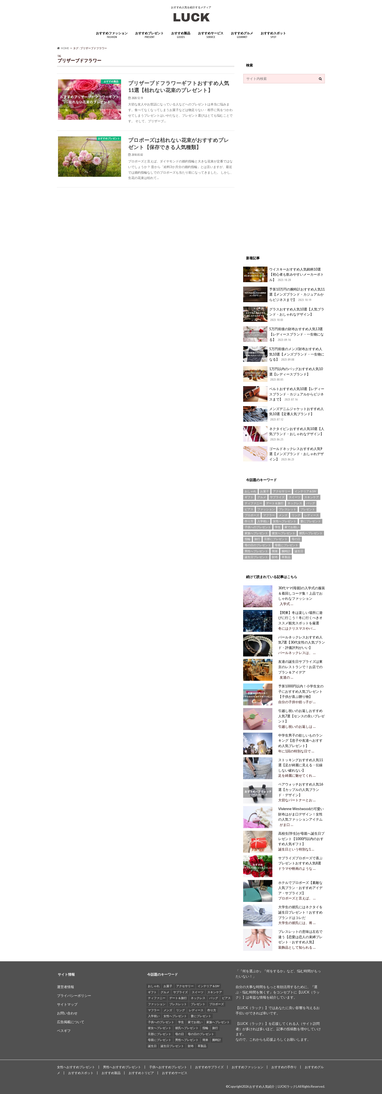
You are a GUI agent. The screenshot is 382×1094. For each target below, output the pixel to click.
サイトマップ (67, 1004)
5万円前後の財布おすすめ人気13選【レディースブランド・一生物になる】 (283, 334)
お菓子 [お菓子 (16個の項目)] (264, 491)
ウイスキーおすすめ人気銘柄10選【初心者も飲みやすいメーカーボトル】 (283, 274)
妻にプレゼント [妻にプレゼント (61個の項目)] (310, 521)
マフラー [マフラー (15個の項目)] (269, 515)
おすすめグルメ (242, 35)
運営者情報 (65, 987)
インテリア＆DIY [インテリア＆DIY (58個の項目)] (305, 491)
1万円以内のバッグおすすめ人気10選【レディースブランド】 (283, 374)
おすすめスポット (273, 35)
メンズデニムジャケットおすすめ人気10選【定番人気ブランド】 (283, 414)
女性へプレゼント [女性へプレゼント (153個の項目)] (284, 521)
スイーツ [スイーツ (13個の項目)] (294, 497)
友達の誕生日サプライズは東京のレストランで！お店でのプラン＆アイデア (300, 666)
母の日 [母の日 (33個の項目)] (296, 539)
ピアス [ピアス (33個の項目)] (249, 509)
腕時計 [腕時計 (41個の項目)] (286, 551)
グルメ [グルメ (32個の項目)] (261, 497)
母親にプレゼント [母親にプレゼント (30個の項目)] (286, 545)
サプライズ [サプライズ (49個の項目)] (277, 497)
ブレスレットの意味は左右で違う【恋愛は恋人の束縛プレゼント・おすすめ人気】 (300, 936)
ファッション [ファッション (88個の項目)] (266, 509)
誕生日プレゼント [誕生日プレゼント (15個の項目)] (256, 557)
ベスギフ (64, 1031)
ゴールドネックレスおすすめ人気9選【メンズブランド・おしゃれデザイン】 (283, 454)
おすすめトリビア (141, 1073)
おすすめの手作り (284, 1067)
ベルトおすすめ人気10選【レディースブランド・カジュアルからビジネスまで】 (283, 394)
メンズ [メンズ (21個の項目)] (283, 515)
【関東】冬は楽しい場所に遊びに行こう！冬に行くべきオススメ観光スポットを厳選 (300, 617)
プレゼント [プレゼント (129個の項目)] (307, 509)
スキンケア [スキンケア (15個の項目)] (311, 497)
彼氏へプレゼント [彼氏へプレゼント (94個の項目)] (311, 533)
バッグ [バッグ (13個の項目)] (310, 503)
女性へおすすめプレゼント (76, 1067)
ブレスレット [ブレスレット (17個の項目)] (287, 509)
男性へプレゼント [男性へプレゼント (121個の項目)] (256, 551)
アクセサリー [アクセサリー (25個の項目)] (281, 491)
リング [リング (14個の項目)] (296, 515)
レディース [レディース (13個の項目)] (311, 515)
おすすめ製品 (180, 35)
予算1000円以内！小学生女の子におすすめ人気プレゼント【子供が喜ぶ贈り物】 (300, 691)
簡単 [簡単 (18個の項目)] (275, 551)
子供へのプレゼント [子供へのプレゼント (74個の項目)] (258, 527)
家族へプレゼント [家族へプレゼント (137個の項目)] (256, 533)
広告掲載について (70, 1022)
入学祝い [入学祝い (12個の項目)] (263, 521)
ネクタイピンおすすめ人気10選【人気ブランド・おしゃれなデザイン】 (283, 434)
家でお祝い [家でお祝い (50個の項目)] (292, 527)
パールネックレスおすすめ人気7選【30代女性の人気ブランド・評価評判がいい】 (301, 642)
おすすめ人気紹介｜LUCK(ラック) (273, 1086)
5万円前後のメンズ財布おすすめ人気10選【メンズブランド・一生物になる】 (283, 354)
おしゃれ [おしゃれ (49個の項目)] (250, 491)
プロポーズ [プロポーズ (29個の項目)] (252, 515)
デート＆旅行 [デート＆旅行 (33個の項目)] (275, 503)
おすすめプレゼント (149, 35)
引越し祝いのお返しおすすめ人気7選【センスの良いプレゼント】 (301, 716)
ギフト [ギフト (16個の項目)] (249, 497)
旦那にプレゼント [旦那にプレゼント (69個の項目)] (275, 539)
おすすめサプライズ (209, 1067)
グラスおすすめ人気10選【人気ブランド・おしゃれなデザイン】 (283, 314)
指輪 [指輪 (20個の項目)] (247, 539)
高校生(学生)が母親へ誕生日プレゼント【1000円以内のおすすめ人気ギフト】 (301, 838)
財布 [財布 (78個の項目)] (275, 557)
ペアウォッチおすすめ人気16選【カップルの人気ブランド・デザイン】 (300, 789)
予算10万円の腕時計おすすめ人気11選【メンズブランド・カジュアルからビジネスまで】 (284, 294)
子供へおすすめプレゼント (168, 1067)
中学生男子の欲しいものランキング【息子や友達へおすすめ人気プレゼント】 (300, 740)
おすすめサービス (210, 35)
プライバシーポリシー (74, 995)
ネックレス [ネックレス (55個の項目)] (294, 503)
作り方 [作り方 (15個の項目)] (249, 521)
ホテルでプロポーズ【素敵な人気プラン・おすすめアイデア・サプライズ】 (300, 887)
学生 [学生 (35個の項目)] (278, 527)
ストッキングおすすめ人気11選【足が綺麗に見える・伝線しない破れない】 (300, 765)
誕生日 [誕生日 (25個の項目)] (299, 551)
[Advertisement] (279, 167)
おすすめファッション (112, 35)
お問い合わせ (67, 1013)
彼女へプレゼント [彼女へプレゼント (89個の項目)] (283, 533)
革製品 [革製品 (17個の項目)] (286, 557)
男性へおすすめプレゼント (122, 1067)
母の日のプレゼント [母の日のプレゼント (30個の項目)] (258, 545)
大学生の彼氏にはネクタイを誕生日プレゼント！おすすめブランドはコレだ (300, 912)
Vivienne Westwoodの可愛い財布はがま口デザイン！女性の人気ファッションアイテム (300, 814)
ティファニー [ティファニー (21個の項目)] (253, 503)
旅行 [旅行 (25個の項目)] (257, 539)
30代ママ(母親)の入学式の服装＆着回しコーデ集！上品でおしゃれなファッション (301, 593)
